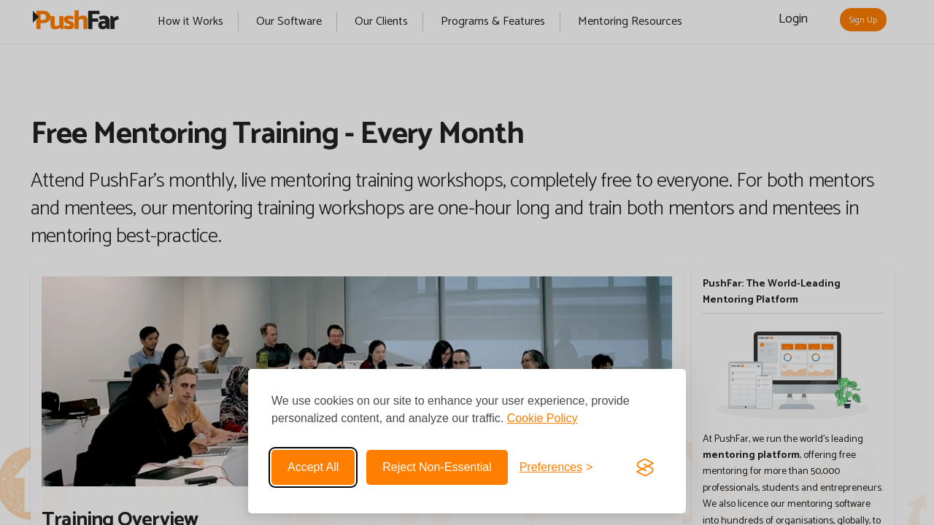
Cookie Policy (542, 418)
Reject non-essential (436, 467)
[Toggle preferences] (556, 467)
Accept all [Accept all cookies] (313, 467)
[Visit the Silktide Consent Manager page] (645, 467)
